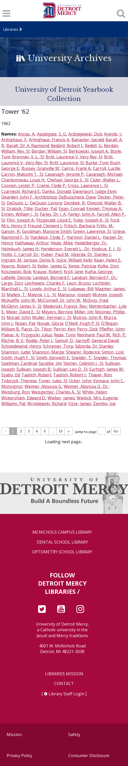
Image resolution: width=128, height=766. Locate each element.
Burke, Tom (97, 162)
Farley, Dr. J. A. (53, 214)
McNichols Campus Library (62, 532)
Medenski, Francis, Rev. (65, 306)
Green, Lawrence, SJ (92, 231)
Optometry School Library (62, 552)
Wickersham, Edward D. (23, 398)
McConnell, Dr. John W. (59, 300)
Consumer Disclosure (88, 755)
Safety (74, 734)
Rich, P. (119, 335)
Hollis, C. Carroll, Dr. (20, 254)
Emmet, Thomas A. (104, 208)
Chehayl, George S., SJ (67, 180)
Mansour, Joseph (74, 294)
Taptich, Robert (36, 375)
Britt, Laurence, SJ (67, 162)
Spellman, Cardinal (19, 363)
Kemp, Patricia (82, 266)
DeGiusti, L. (17, 203)
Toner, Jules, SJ (52, 381)
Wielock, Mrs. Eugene (97, 398)
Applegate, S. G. (51, 134)
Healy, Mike (62, 243)
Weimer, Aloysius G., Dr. (86, 386)
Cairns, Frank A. (76, 168)
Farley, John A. (81, 214)
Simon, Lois (113, 352)
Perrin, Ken (64, 329)
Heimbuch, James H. (20, 249)
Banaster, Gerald (88, 139)
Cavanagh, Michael (104, 174)
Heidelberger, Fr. (91, 243)
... (52, 431)
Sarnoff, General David (97, 340)
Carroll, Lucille (106, 168)
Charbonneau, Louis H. (23, 180)
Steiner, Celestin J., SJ (83, 363)
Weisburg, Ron (15, 392)
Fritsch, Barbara (79, 226)
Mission (14, 734)
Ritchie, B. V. (12, 340)
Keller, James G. (52, 266)
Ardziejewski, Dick (85, 134)
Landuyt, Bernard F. (51, 277)
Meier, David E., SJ (23, 312)
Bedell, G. (93, 145)
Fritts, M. (105, 226)
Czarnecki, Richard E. (20, 191)
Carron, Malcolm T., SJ (22, 174)
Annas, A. (26, 134)
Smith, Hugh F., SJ (17, 357)
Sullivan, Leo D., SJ (70, 369)
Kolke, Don (108, 266)
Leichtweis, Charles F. (45, 283)
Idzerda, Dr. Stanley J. (91, 254)
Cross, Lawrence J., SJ (88, 185)
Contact (64, 683)
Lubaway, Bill (80, 289)
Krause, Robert (47, 271)
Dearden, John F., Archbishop (29, 197)
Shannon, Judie (15, 352)
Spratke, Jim (50, 363)
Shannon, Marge (48, 352)
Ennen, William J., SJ (19, 214)
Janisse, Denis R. (39, 260)
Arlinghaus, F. (14, 139)
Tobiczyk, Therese (19, 381)
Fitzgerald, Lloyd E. (54, 220)
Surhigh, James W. (106, 369)
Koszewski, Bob (16, 271)
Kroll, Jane (73, 271)
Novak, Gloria (50, 323)
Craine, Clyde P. (51, 185)
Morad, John (18, 317)
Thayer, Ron (100, 375)
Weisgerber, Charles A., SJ (55, 392)
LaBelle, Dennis (16, 277)
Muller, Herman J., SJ (51, 317)
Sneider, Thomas (110, 357)
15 (61, 431)
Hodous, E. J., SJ (106, 249)
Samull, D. (64, 340)
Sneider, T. (82, 357)
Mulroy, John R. (87, 317)
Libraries (10, 29)
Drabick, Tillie (20, 208)
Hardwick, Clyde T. (47, 237)
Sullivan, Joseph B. (33, 369)
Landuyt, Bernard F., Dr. (94, 277)
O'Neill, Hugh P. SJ (82, 323)
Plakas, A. (10, 335)
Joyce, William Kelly (74, 260)
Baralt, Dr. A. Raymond (27, 145)
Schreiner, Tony (58, 346)
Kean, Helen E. (107, 260)
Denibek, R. (74, 203)
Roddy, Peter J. (39, 340)
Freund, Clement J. (45, 226)
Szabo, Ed (10, 375)
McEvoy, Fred (95, 300)
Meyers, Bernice (57, 312)
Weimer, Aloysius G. (43, 386)
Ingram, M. (11, 260)
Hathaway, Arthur (32, 243)
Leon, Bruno (79, 283)
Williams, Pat (13, 403)
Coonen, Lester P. (18, 185)
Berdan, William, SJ (49, 151)
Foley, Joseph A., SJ (91, 220)
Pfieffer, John (111, 329)
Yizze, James (79, 403)
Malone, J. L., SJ (42, 294)
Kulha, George (98, 271)
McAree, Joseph (107, 294)
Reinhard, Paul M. (94, 335)
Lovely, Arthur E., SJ (48, 289)
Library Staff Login (66, 694)
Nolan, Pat (25, 323)
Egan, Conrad (72, 208)
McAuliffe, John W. (18, 300)
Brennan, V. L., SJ (28, 157)
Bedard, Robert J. (67, 145)
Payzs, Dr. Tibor (36, 329)
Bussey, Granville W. (40, 168)
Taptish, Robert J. (69, 375)
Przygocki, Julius (36, 335)
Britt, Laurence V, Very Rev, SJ (74, 157)
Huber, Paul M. (55, 254)
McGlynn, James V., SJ (21, 306)
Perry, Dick (87, 329)
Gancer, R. (10, 231)
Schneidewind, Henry (21, 346)
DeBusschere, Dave (77, 197)
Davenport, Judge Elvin (94, 191)
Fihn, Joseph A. (20, 220)
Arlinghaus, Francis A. (49, 139)
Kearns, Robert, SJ (18, 266)
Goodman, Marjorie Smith (46, 231)
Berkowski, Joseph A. (89, 151)
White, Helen (94, 392)
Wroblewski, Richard (46, 403)
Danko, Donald (56, 191)
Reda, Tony (64, 335)
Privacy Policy (19, 755)
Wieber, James (61, 398)
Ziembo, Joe (104, 403)
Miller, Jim (83, 312)
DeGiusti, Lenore (46, 203)
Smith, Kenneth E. (53, 357)
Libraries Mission (64, 673)
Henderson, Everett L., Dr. (65, 249)
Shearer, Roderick (83, 352)
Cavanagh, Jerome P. (64, 174)
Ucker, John (80, 381)
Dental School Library (62, 542)
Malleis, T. (16, 294)
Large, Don (12, 283)
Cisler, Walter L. (105, 180)
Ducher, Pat (45, 208)
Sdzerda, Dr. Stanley (94, 346)
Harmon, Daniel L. (84, 237)
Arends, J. (113, 134)
